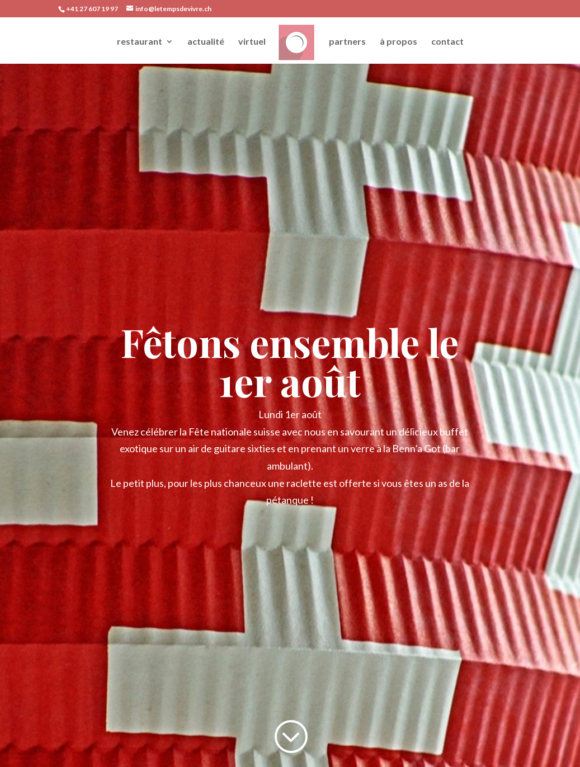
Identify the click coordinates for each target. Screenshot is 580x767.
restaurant (139, 41)
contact (447, 41)
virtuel (252, 41)
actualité (205, 41)
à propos (398, 41)
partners (347, 41)
